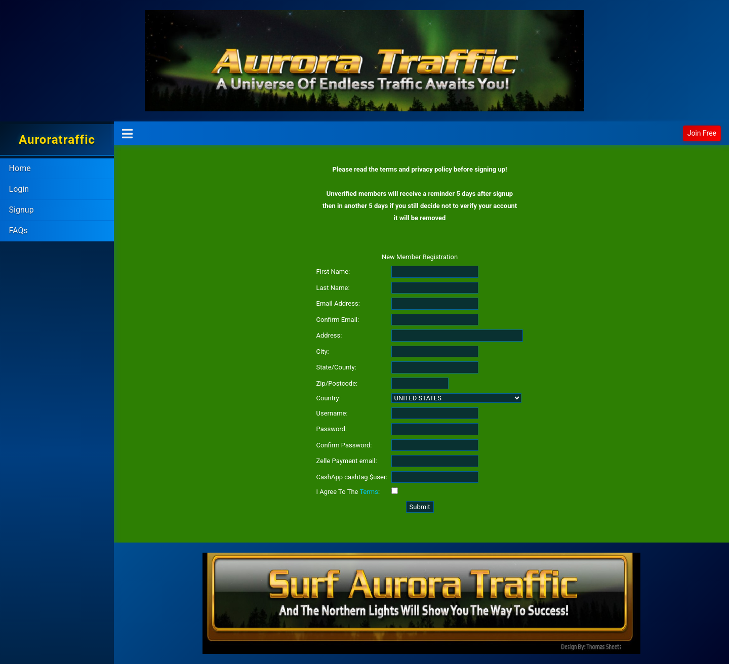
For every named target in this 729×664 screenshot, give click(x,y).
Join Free (701, 133)
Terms (368, 491)
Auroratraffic (57, 140)
